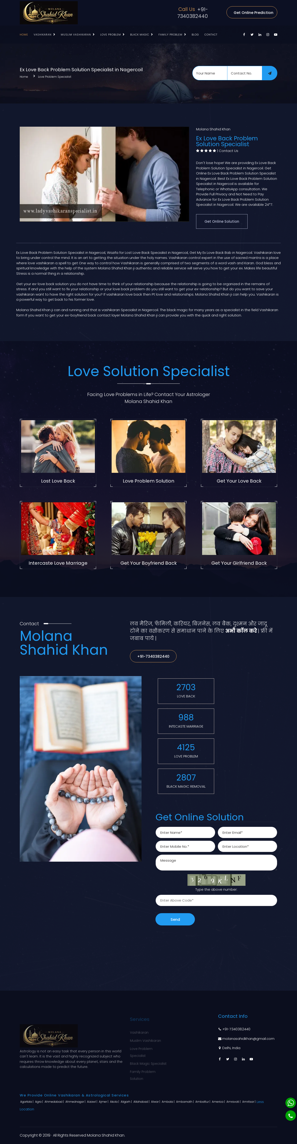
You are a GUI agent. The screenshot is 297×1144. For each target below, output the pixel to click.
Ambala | (168, 1102)
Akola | (115, 1102)
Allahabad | (141, 1102)
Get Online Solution (221, 221)
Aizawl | (92, 1102)
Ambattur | (203, 1102)
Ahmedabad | (55, 1102)
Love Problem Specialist (54, 77)
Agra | (39, 1102)
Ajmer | (104, 1102)
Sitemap (181, 1053)
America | (219, 1102)
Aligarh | (126, 1102)
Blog (195, 34)
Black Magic (139, 34)
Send (175, 919)
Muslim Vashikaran (76, 34)
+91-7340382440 (192, 12)
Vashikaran (43, 34)
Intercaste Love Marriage (58, 563)
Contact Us (228, 150)
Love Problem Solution (148, 481)
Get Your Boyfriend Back (148, 563)
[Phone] (290, 1115)
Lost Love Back (58, 481)
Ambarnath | (185, 1102)
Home (24, 34)
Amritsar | (249, 1102)
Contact (210, 34)
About (179, 1037)
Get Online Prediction (253, 12)
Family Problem (170, 34)
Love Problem (110, 34)
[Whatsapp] (290, 1103)
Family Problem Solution (142, 1072)
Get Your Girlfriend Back (239, 563)
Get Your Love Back (239, 481)
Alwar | (156, 1102)
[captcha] (216, 900)
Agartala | (27, 1102)
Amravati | (233, 1102)
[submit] (269, 73)
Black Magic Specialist (148, 1060)
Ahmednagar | (75, 1102)
